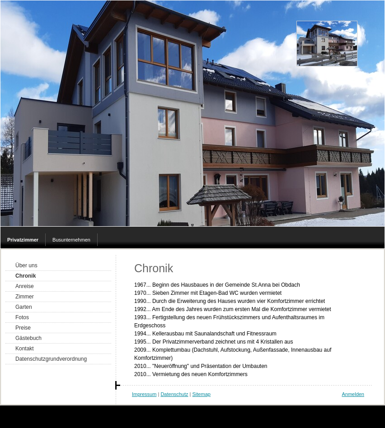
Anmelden (353, 394)
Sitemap (201, 394)
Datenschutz (174, 394)
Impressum (144, 394)
